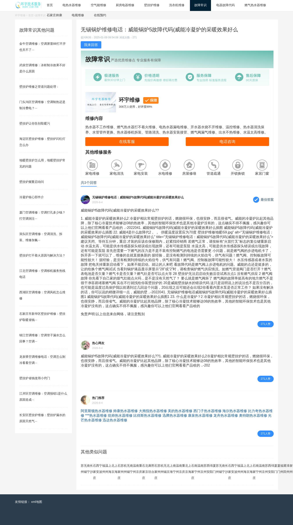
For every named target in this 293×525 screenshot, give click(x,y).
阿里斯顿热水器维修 (96, 411)
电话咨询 (227, 141)
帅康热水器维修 (125, 411)
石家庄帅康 (54, 15)
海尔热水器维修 (234, 411)
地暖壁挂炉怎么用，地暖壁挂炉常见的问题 (42, 163)
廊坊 (149, 468)
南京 (137, 468)
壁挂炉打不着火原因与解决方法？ (42, 255)
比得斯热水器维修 (147, 415)
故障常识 (40, 15)
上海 (109, 468)
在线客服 (127, 141)
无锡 (85, 468)
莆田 (284, 468)
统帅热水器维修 (120, 415)
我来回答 (91, 45)
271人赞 (265, 324)
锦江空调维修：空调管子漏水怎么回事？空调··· (42, 338)
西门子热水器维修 (207, 411)
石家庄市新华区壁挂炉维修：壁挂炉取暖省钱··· (42, 317)
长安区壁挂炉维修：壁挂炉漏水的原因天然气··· (42, 418)
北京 (112, 468)
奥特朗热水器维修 (253, 415)
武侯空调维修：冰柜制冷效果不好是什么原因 (42, 68)
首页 (31, 15)
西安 (97, 468)
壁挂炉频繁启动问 (31, 181)
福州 (103, 468)
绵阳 (211, 468)
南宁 (88, 468)
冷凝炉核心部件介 (31, 197)
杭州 (125, 468)
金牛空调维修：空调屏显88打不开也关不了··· (42, 47)
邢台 (152, 468)
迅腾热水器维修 (175, 415)
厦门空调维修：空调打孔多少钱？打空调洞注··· (42, 215)
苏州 (82, 468)
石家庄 (94, 472)
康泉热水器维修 (200, 415)
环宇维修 (20, 15)
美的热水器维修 (180, 411)
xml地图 (36, 502)
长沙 (91, 468)
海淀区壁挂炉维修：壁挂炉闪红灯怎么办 (42, 142)
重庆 (140, 468)
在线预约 (100, 15)
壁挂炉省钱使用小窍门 (34, 378)
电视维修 (78, 15)
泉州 (291, 468)
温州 (106, 468)
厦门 (214, 468)
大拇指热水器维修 (153, 411)
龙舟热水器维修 (225, 415)
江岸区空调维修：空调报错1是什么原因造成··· (43, 396)
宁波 (100, 468)
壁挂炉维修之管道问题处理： (39, 86)
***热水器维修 (96, 415)
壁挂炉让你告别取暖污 (34, 123)
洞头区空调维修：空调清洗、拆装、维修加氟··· (40, 237)
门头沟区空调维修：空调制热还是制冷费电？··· (42, 105)
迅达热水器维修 (115, 420)
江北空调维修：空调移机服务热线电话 (42, 274)
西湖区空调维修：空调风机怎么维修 (42, 295)
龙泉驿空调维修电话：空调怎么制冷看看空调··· (42, 360)
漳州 (287, 468)
